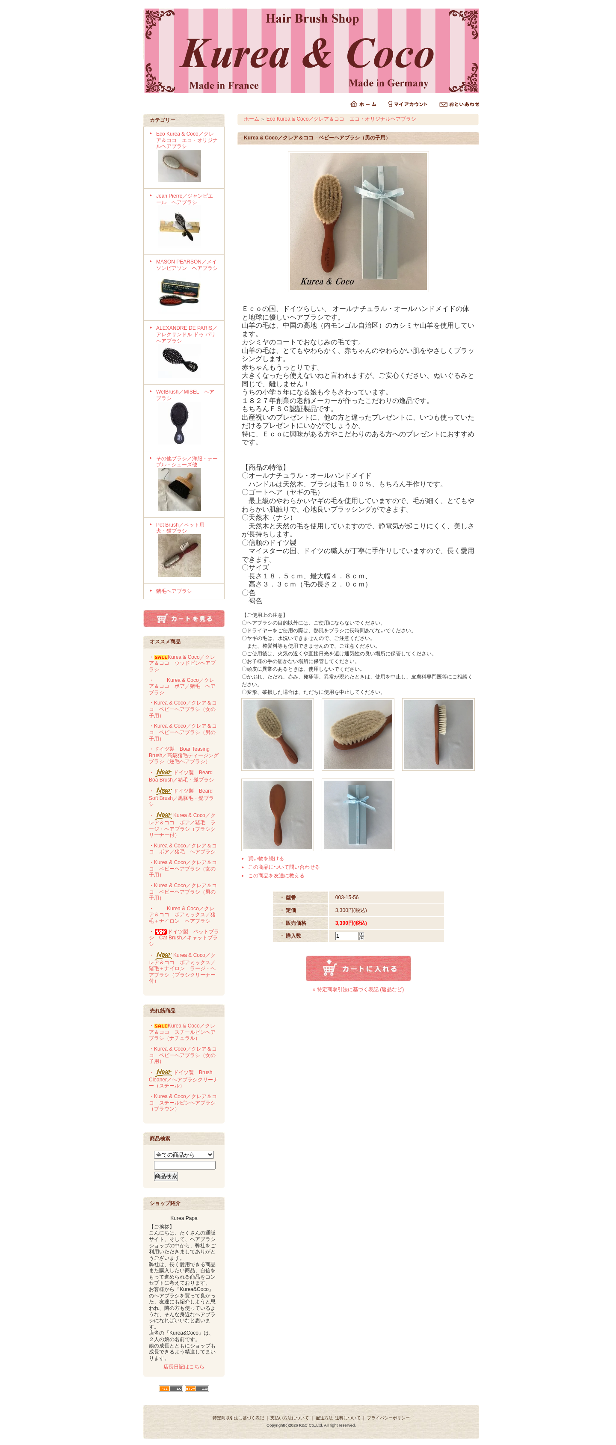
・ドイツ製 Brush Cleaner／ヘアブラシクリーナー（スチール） (183, 1079)
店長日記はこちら (183, 1367)
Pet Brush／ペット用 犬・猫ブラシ (187, 550)
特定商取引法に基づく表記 (238, 1417)
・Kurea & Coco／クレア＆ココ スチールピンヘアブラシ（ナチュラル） (182, 1032)
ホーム (251, 119)
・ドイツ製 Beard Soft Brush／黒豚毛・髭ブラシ (181, 797)
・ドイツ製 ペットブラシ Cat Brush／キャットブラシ (184, 938)
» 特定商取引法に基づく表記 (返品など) (358, 989)
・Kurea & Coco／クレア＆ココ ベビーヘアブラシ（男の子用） (183, 732)
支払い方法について (289, 1417)
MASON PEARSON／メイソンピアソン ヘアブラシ (187, 287)
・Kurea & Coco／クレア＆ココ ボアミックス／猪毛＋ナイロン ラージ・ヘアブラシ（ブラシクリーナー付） (182, 968)
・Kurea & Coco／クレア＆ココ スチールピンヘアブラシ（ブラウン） (183, 1102)
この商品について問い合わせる (284, 867)
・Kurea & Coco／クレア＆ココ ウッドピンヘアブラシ (182, 663)
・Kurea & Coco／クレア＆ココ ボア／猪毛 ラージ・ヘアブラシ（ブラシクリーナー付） (182, 825)
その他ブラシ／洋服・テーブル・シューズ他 (187, 484)
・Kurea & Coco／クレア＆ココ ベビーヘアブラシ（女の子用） (183, 709)
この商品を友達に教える (276, 876)
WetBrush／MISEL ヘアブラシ (187, 417)
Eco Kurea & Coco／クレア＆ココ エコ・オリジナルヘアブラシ (187, 157)
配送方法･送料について (338, 1417)
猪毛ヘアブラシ (174, 591)
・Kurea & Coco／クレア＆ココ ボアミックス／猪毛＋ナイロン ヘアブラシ (182, 915)
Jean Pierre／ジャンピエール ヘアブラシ (187, 221)
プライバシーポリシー (388, 1417)
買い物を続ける (266, 859)
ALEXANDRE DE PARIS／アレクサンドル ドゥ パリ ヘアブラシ (188, 352)
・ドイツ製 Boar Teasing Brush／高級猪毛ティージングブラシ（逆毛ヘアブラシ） (184, 755)
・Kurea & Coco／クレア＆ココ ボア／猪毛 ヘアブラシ (182, 686)
